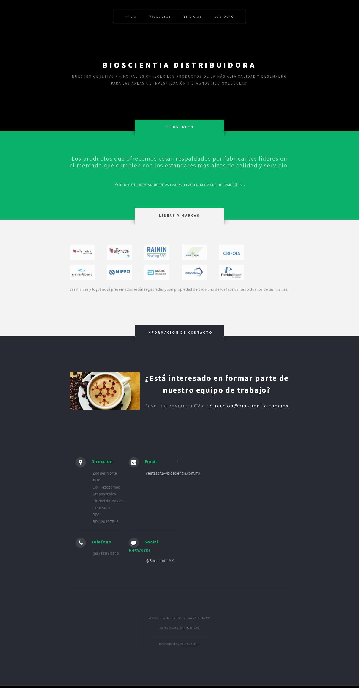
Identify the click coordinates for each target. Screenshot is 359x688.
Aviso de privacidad (185, 627)
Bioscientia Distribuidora (179, 65)
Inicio (131, 16)
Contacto (224, 16)
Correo (165, 627)
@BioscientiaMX (161, 560)
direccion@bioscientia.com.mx (249, 405)
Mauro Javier (189, 644)
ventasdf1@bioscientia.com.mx (174, 473)
